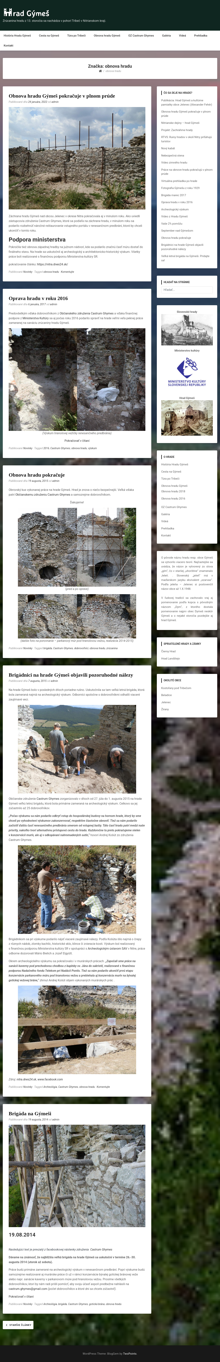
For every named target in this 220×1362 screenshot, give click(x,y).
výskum (92, 448)
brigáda (47, 648)
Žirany (165, 709)
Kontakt (8, 45)
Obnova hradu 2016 (173, 498)
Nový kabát (168, 148)
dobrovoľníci (81, 648)
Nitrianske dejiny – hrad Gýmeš (180, 123)
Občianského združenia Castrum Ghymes (87, 313)
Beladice (166, 695)
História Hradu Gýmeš (17, 35)
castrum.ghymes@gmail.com (28, 1289)
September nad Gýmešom (177, 230)
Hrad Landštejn (170, 658)
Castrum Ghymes (60, 448)
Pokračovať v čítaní (76, 440)
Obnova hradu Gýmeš (107, 35)
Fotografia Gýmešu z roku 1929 (180, 188)
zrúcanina (112, 648)
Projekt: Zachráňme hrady (177, 130)
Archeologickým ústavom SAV (107, 948)
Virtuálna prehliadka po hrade (179, 181)
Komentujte (67, 271)
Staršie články (20, 1325)
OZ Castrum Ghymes (141, 35)
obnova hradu (51, 271)
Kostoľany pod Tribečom (176, 688)
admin (55, 102)
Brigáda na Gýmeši (30, 1113)
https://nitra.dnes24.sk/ (52, 264)
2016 (46, 448)
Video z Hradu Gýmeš (174, 216)
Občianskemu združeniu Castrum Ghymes (42, 494)
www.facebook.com (50, 1079)
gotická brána (97, 1304)
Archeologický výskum (175, 209)
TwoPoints (130, 1353)
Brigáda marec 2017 (173, 195)
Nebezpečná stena (172, 155)
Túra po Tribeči (76, 35)
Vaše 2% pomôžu (171, 223)
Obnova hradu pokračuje (37, 475)
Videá (182, 35)
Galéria (166, 35)
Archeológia (50, 1087)
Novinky (27, 271)
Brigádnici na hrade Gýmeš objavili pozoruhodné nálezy (71, 675)
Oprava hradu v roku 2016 (38, 298)
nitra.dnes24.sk (26, 1079)
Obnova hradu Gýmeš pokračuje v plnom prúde (62, 96)
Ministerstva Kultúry (36, 318)
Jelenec (166, 702)
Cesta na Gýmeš (49, 35)
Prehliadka (200, 35)
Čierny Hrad (168, 651)
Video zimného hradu (174, 162)
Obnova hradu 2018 (173, 491)
